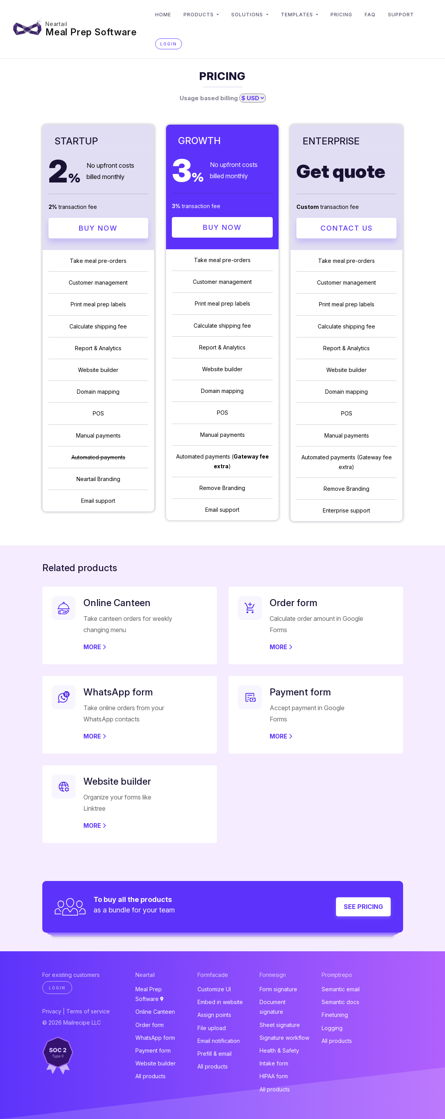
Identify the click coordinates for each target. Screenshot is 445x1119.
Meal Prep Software (91, 32)
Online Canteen (155, 1012)
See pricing (363, 907)
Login (169, 44)
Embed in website (220, 1002)
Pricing (342, 14)
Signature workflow (284, 1037)
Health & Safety (279, 1050)
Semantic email (341, 989)
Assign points (214, 1015)
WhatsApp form (155, 1037)
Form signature (278, 989)
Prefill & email (214, 1053)
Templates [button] (298, 14)
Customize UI (214, 989)
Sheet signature (280, 1025)
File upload (211, 1028)
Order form (149, 1025)
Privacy (51, 1011)
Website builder (155, 1063)
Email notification (218, 1040)
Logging (332, 1028)
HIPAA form (274, 1076)
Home (163, 14)
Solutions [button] (248, 14)
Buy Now (98, 228)
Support (401, 14)
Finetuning (335, 1015)
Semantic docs (340, 1002)
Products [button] (200, 14)
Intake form (274, 1063)
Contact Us (346, 228)
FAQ (370, 14)
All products (150, 1076)
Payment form (153, 1050)
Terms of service (88, 1011)
